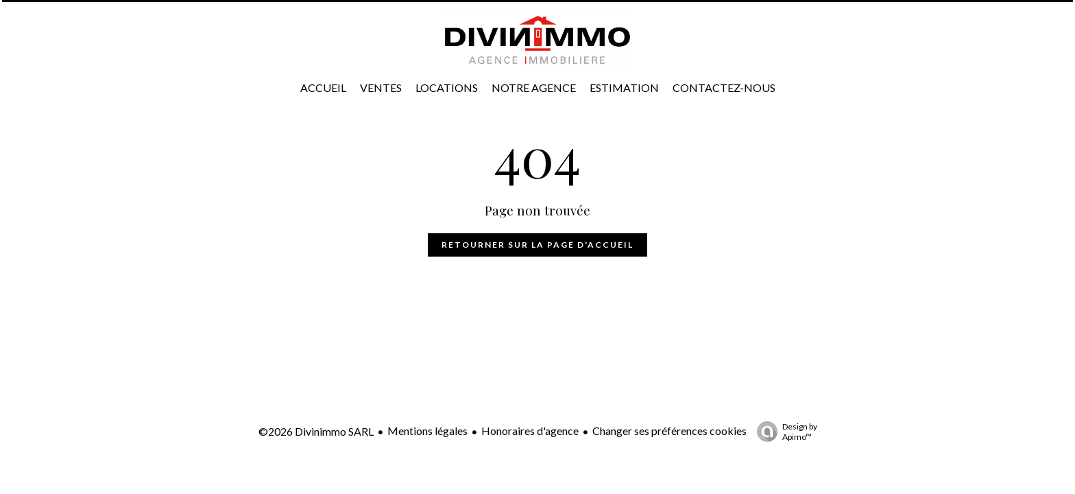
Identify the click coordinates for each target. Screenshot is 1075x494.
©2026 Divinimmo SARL (316, 431)
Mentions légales (427, 430)
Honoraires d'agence (530, 430)
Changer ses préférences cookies (669, 430)
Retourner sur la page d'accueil (537, 244)
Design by (783, 431)
